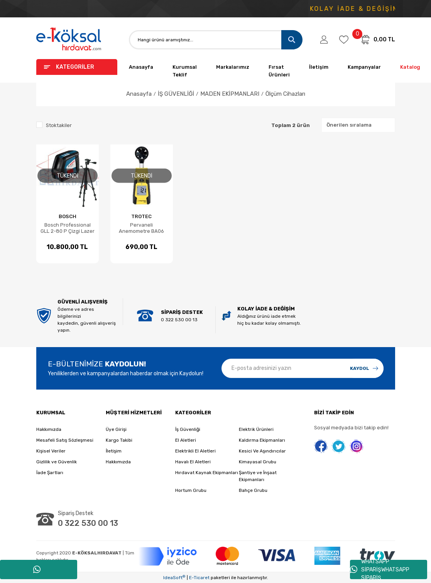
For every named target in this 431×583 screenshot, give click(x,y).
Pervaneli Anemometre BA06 (141, 228)
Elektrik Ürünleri (256, 429)
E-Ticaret (199, 577)
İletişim (318, 67)
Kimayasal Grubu (257, 461)
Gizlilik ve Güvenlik (56, 461)
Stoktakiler (59, 125)
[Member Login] (324, 40)
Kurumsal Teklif (184, 71)
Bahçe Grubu (253, 490)
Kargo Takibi (119, 440)
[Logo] (69, 39)
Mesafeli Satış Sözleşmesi (64, 440)
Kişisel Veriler (51, 451)
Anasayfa (141, 67)
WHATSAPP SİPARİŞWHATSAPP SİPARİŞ (379, 569)
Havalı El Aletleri (193, 461)
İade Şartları (49, 472)
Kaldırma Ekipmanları (262, 440)
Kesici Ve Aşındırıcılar (262, 451)
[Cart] (377, 39)
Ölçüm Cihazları (285, 93)
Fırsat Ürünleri (279, 71)
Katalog (410, 67)
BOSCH (67, 216)
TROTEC (141, 216)
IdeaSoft (174, 578)
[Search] (216, 39)
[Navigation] (76, 67)
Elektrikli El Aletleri (195, 451)
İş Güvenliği (187, 429)
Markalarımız (232, 67)
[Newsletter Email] (302, 368)
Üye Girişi (116, 429)
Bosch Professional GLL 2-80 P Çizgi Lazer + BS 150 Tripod (68, 228)
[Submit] (364, 368)
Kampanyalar (364, 67)
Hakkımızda (48, 429)
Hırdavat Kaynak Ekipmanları (206, 472)
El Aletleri (185, 440)
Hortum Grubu (190, 490)
